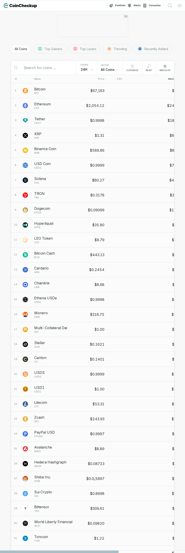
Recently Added (152, 48)
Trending (117, 48)
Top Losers (84, 48)
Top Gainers (49, 48)
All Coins (21, 49)
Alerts (134, 5)
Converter (152, 5)
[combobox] (110, 69)
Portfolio (117, 5)
